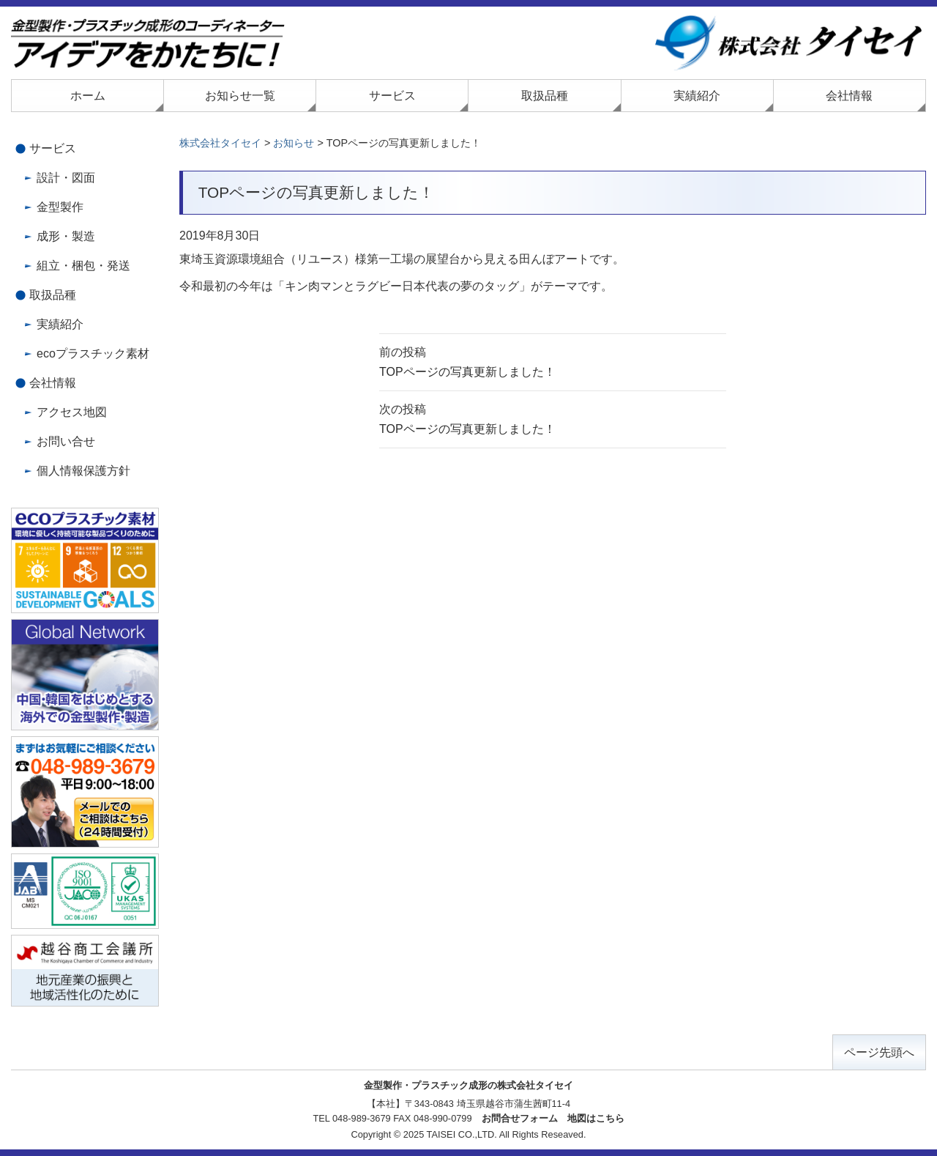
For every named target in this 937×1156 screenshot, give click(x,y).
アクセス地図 (72, 412)
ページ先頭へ (879, 1052)
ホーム (87, 95)
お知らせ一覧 (240, 95)
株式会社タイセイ (220, 143)
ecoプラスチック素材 (93, 353)
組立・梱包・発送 (83, 265)
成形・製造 (66, 236)
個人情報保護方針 (83, 470)
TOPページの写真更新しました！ (552, 360)
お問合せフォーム (520, 1118)
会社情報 (849, 95)
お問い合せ (66, 441)
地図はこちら (595, 1118)
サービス (392, 95)
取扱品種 (544, 95)
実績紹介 (696, 95)
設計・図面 (66, 177)
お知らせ (293, 143)
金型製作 (60, 207)
